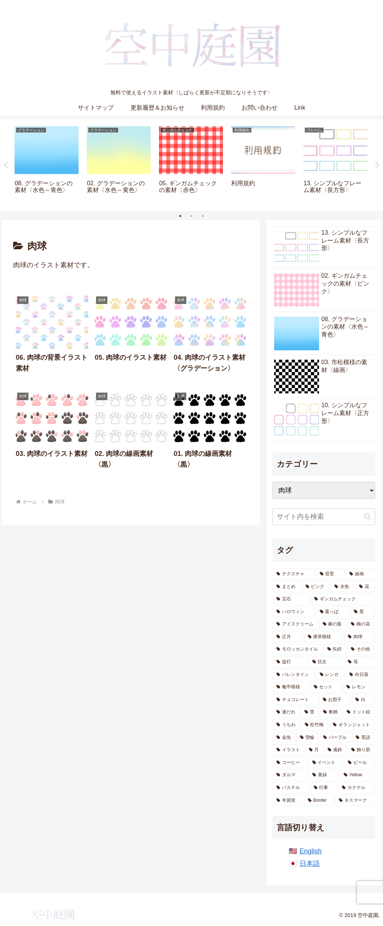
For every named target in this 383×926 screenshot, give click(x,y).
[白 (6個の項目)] (363, 700)
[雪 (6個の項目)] (310, 712)
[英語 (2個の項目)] (363, 737)
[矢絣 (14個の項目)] (335, 649)
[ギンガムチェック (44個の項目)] (342, 599)
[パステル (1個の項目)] (291, 788)
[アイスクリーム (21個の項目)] (295, 624)
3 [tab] (202, 216)
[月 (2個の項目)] (314, 750)
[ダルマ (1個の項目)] (290, 775)
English (311, 851)
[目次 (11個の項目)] (326, 662)
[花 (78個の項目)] (365, 587)
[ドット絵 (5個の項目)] (358, 712)
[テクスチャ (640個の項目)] (294, 574)
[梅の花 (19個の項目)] (360, 624)
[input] (323, 516)
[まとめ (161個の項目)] (287, 587)
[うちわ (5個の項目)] (286, 725)
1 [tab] (180, 216)
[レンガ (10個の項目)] (330, 674)
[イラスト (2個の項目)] (288, 750)
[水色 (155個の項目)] (342, 587)
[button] (367, 516)
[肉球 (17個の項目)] (359, 637)
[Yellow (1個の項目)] (357, 775)
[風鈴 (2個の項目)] (335, 750)
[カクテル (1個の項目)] (356, 788)
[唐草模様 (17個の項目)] (323, 637)
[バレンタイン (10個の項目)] (294, 674)
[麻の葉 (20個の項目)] (332, 624)
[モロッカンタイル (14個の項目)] (297, 649)
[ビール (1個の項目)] (359, 762)
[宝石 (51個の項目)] (291, 599)
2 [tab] (191, 216)
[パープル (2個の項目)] (335, 737)
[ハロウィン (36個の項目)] (294, 612)
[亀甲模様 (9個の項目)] (291, 687)
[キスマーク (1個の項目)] (354, 800)
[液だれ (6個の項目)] (286, 712)
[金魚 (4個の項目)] (284, 737)
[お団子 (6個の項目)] (334, 700)
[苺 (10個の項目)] (359, 662)
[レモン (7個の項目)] (358, 687)
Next (377, 165)
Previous (5, 165)
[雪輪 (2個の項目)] (308, 737)
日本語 (310, 863)
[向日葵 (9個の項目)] (360, 674)
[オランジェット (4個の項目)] (352, 725)
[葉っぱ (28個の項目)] (332, 612)
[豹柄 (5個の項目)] (331, 712)
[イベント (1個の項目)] (326, 762)
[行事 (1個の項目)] (323, 788)
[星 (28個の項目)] (362, 612)
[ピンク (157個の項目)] (316, 587)
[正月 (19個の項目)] (288, 637)
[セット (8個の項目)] (325, 687)
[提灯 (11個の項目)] (290, 662)
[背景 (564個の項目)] (330, 574)
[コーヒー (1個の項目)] (290, 762)
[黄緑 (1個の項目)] (324, 775)
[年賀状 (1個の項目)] (288, 800)
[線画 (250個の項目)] (360, 574)
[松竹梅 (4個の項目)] (314, 725)
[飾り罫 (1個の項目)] (361, 750)
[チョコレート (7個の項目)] (295, 700)
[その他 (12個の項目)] (360, 649)
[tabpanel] (46, 164)
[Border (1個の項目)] (319, 800)
